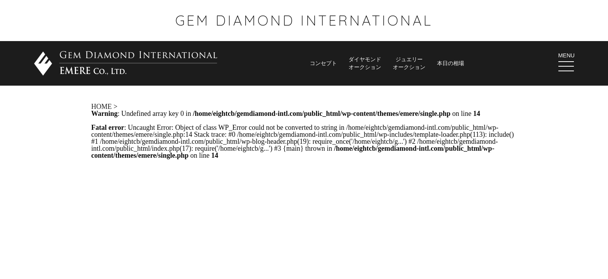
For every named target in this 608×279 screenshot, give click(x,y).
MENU (566, 61)
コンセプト (323, 63)
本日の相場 (450, 63)
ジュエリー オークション (409, 63)
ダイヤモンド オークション (365, 63)
